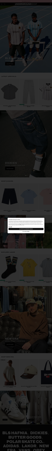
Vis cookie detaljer (26, 231)
